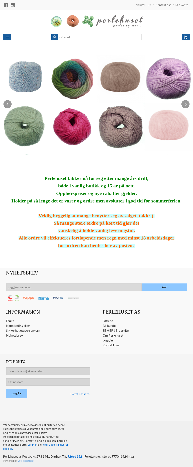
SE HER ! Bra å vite (116, 330)
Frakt (10, 321)
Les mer (32, 444)
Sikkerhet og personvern (23, 330)
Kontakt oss (111, 345)
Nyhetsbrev (14, 335)
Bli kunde (109, 325)
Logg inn (108, 340)
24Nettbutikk (26, 460)
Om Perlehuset (113, 335)
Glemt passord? (80, 394)
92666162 (74, 456)
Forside (108, 321)
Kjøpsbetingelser (18, 325)
